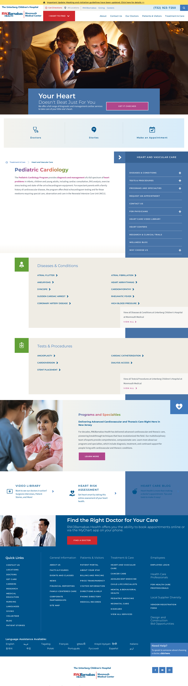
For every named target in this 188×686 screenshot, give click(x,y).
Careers (110, 8)
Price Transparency (92, 581)
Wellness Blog (138, 242)
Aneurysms (45, 282)
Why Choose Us (138, 250)
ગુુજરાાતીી (81, 644)
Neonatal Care (120, 604)
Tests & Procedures (141, 180)
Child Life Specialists (124, 584)
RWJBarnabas (89, 8)
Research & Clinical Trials (145, 235)
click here (165, 653)
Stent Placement (49, 370)
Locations (12, 570)
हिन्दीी (114, 644)
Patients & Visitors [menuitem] (152, 16)
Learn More (92, 456)
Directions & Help (91, 591)
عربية (26, 644)
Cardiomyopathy (123, 289)
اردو (132, 648)
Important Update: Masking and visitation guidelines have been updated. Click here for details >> (95, 2)
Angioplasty (46, 355)
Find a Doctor (82, 540)
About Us (55, 565)
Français (63, 644)
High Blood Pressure (125, 303)
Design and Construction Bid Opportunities (162, 620)
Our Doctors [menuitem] (132, 16)
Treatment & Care (17, 162)
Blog (9, 621)
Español (113, 648)
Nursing (11, 602)
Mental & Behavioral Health (123, 591)
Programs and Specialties (145, 188)
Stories (94, 133)
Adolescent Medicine (124, 579)
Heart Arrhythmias (124, 282)
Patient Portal (89, 565)
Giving (101, 8)
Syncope (44, 289)
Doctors (35, 133)
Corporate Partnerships (58, 598)
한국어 (9, 648)
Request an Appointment (144, 196)
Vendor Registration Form (163, 606)
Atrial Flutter (47, 275)
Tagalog (46, 644)
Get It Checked (127, 106)
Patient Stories (15, 625)
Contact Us (136, 204)
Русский (94, 648)
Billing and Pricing (92, 575)
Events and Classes (62, 575)
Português (74, 648)
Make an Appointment (152, 133)
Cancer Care (118, 574)
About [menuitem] (103, 16)
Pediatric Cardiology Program (33, 177)
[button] (184, 8)
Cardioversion (47, 363)
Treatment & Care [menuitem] (174, 16)
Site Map (55, 605)
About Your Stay (90, 570)
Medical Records (90, 602)
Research (12, 589)
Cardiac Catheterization (127, 355)
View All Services (121, 614)
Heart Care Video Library (145, 219)
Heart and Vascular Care (123, 566)
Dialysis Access (122, 363)
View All (129, 322)
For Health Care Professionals (161, 586)
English (10, 644)
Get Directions (53, 8)
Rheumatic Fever (123, 296)
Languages (12, 606)
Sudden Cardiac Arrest (53, 296)
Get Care (11, 579)
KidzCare (116, 609)
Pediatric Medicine (122, 598)
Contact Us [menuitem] (116, 16)
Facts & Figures (59, 570)
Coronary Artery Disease (54, 303)
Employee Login (160, 565)
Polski (50, 648)
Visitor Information (92, 586)
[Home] (21, 13)
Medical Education (12, 595)
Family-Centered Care (63, 591)
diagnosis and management (71, 177)
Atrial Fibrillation (124, 275)
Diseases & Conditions (143, 173)
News (53, 581)
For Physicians (138, 211)
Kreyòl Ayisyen (102, 644)
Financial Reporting (62, 586)
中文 (29, 648)
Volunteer (12, 616)
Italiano (134, 644)
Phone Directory (90, 596)
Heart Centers (138, 227)
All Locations (71, 8)
